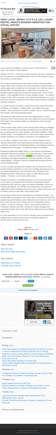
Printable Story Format (11, 265)
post (3, 61)
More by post (6, 249)
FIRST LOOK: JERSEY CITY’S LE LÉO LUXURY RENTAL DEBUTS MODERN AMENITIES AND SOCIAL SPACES (26, 22)
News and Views (37, 61)
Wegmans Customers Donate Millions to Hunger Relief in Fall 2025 (26, 354)
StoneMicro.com (36, 432)
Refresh (31, 281)
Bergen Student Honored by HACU (15, 383)
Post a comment (28, 285)
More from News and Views (13, 252)
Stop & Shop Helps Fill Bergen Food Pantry (18, 361)
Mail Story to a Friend (10, 263)
